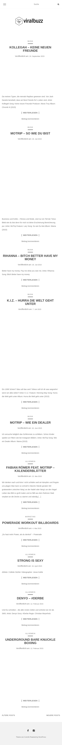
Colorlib (26, 737)
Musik (30, 41)
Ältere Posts (8, 715)
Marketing (30, 517)
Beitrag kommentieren (30, 119)
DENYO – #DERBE (30, 598)
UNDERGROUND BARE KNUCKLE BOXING (30, 641)
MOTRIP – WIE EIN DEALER (30, 422)
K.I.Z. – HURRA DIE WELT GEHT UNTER (30, 302)
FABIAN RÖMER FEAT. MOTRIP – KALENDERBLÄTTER (30, 469)
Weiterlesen (30, 113)
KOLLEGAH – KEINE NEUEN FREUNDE (30, 49)
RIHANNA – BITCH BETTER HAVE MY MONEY (30, 257)
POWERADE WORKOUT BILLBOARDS (30, 523)
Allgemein (30, 461)
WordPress (42, 737)
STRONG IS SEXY (30, 560)
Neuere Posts (53, 715)
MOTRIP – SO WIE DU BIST (30, 133)
